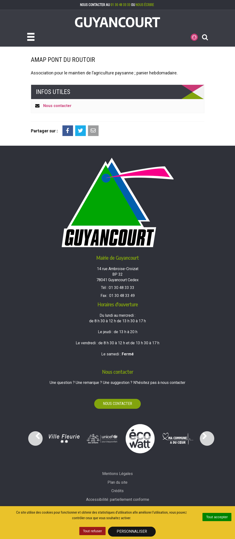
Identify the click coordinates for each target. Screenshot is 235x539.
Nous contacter (57, 105)
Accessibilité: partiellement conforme (117, 499)
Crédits (117, 491)
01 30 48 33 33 (120, 5)
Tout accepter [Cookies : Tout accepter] (217, 517)
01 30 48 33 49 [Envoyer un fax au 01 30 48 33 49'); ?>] (122, 295)
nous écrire (145, 5)
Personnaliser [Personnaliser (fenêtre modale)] (132, 531)
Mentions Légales (117, 473)
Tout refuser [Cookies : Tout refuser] (92, 531)
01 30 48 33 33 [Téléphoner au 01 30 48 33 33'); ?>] (121, 287)
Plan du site (117, 482)
